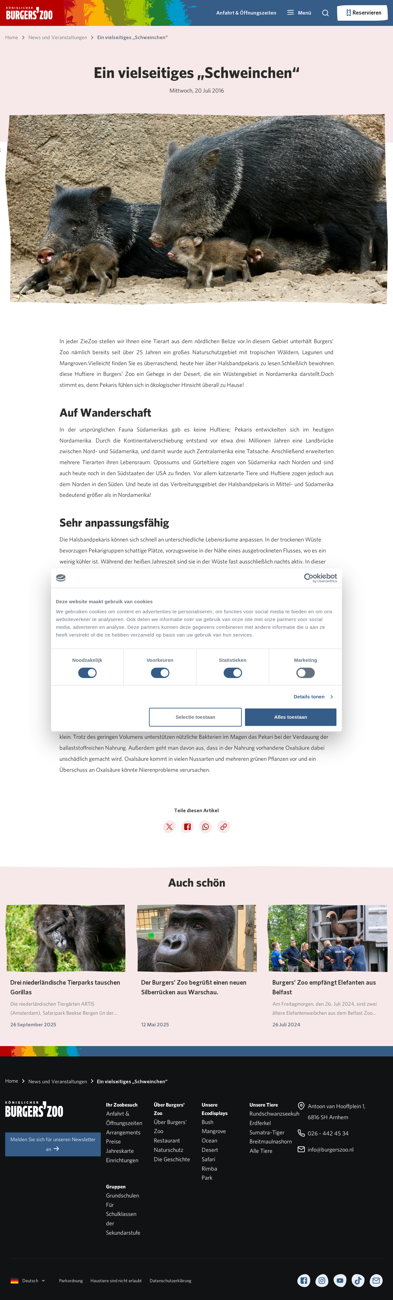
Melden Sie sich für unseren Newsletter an (53, 1144)
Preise (113, 1141)
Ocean (209, 1140)
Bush (207, 1122)
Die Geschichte (172, 1159)
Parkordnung (71, 1281)
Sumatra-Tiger (267, 1132)
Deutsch (28, 1280)
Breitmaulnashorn (271, 1141)
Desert (210, 1149)
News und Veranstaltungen (53, 1081)
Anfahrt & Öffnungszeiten (246, 12)
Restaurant (167, 1140)
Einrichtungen (122, 1160)
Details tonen (309, 696)
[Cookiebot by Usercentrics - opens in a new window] (309, 578)
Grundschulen (122, 1195)
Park (207, 1177)
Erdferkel (260, 1123)
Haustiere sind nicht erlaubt (116, 1281)
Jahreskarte (120, 1150)
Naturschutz (168, 1149)
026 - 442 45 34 (323, 1133)
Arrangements (123, 1132)
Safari (208, 1159)
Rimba (209, 1168)
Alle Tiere (261, 1150)
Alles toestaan (290, 717)
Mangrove (214, 1131)
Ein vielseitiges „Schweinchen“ (127, 1081)
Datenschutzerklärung (170, 1281)
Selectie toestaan (196, 717)
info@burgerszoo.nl (325, 1149)
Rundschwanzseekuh (274, 1113)
